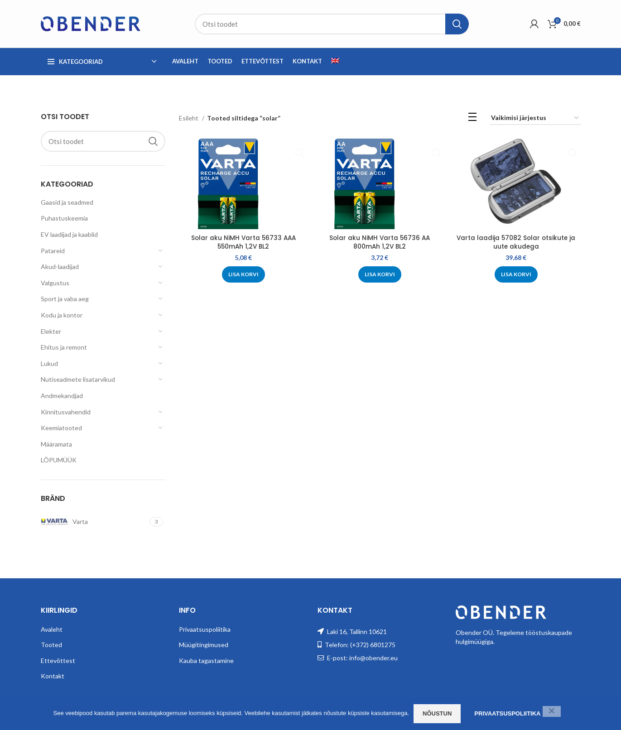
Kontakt (52, 676)
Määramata (56, 444)
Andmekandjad (62, 395)
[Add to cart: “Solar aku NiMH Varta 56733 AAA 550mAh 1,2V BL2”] (243, 274)
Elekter (51, 331)
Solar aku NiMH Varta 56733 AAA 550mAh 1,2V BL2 (243, 242)
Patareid (53, 251)
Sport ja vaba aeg (65, 299)
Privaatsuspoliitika (205, 629)
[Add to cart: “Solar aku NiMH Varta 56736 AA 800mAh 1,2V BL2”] (379, 274)
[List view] (472, 118)
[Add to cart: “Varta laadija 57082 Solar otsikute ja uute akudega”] (516, 274)
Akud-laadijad (60, 266)
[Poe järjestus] (535, 118)
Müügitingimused (203, 644)
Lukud (49, 363)
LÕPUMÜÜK (59, 460)
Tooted (51, 644)
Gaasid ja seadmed (67, 202)
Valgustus (55, 283)
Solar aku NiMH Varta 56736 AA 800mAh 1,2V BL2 (379, 242)
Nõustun (437, 713)
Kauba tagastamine (206, 660)
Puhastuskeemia (64, 218)
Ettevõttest (58, 660)
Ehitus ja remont (64, 347)
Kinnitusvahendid (66, 412)
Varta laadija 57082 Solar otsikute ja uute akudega (516, 242)
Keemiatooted (61, 428)
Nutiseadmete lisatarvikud (78, 379)
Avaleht (52, 629)
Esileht (189, 118)
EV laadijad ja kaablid (69, 234)
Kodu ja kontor (61, 315)
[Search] (332, 24)
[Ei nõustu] (552, 711)
